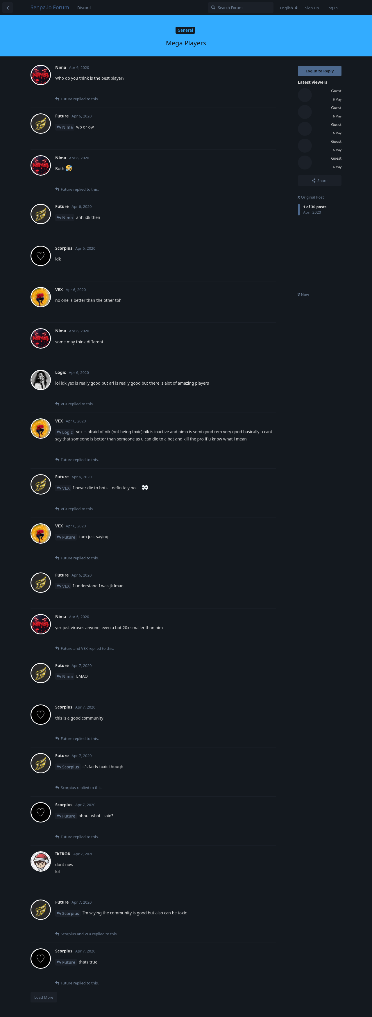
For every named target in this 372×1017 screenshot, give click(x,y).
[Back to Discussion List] (7, 7)
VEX (66, 488)
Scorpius (70, 767)
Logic (67, 432)
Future (68, 537)
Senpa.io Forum (50, 7)
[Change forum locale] (288, 8)
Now (303, 294)
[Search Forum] (240, 7)
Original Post (311, 197)
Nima (67, 127)
